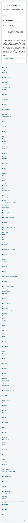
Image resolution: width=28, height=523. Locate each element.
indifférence (4, 378)
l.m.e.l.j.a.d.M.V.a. (6, 303)
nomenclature (5, 422)
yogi (3, 239)
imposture (4, 114)
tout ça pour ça (5, 70)
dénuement (4, 281)
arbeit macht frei (5, 385)
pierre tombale (5, 237)
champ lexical (5, 296)
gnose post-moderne (6, 215)
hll (2, 274)
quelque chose (5, 301)
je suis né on (5, 368)
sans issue (4, 94)
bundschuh (4, 72)
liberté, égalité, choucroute (8, 217)
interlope (4, 412)
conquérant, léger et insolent (8, 471)
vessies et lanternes (6, 84)
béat (3, 361)
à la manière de (5, 207)
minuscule (4, 483)
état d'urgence (5, 92)
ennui (3, 444)
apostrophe (4, 126)
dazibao (4, 89)
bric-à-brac (4, 516)
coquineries (4, 330)
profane (4, 141)
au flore (4, 320)
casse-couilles (5, 366)
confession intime (6, 323)
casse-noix (4, 219)
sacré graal (4, 183)
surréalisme (4, 101)
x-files (3, 318)
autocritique (4, 449)
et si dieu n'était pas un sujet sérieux (10, 202)
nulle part (4, 192)
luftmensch (4, 410)
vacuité (3, 459)
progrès (4, 104)
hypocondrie (5, 232)
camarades (4, 158)
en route (4, 278)
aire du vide (4, 437)
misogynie (4, 242)
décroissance (5, 388)
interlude (4, 417)
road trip (4, 498)
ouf (3, 514)
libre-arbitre (4, 293)
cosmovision (5, 151)
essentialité (4, 266)
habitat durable (5, 439)
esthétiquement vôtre (6, 116)
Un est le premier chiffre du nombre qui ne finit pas (13, 310)
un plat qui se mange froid (8, 390)
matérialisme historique (7, 491)
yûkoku (3, 325)
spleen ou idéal (5, 456)
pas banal (4, 493)
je (2, 353)
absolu (3, 264)
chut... (3, 111)
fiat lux (3, 420)
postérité (4, 298)
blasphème (4, 251)
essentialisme (5, 407)
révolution (4, 466)
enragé (3, 148)
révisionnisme (5, 131)
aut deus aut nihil (6, 190)
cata (3, 479)
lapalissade (4, 405)
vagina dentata (5, 178)
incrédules (4, 119)
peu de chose (5, 67)
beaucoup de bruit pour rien (8, 402)
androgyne (4, 464)
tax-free (4, 271)
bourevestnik (5, 504)
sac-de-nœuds (5, 393)
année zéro (4, 256)
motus (3, 429)
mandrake (4, 124)
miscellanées (5, 222)
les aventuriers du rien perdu (8, 227)
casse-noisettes (5, 461)
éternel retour (5, 343)
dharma (4, 261)
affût (3, 195)
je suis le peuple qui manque (8, 249)
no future (4, 373)
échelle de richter (6, 469)
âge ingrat (4, 165)
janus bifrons (5, 156)
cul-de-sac (4, 82)
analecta (4, 121)
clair (3, 136)
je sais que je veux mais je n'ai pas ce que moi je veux (12, 333)
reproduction (5, 442)
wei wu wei (4, 447)
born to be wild (5, 212)
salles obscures (5, 338)
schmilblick (4, 496)
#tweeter (4, 328)
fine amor (4, 315)
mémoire (4, 427)
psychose (4, 168)
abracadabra (5, 313)
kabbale (4, 452)
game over (4, 363)
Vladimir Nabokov (9, 58)
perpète (4, 305)
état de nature (5, 163)
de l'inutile (4, 507)
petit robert (4, 509)
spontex (4, 486)
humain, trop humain (6, 474)
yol (3, 383)
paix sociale (4, 188)
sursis (3, 351)
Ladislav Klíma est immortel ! (8, 286)
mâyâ (3, 234)
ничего (3, 79)
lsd (3, 512)
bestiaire (4, 180)
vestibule (4, 336)
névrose (4, 200)
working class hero (6, 400)
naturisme (4, 185)
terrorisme (4, 224)
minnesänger (5, 308)
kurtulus (4, 425)
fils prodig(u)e (5, 153)
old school (4, 288)
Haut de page (24, 520)
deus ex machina (6, 109)
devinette (4, 143)
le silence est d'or (6, 77)
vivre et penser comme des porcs (9, 276)
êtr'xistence (4, 341)
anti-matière (5, 395)
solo (3, 415)
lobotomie (4, 397)
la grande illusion (6, 291)
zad (3, 175)
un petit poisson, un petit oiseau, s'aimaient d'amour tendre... (13, 502)
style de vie (4, 106)
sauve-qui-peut (5, 205)
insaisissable (5, 246)
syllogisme (4, 173)
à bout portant (5, 346)
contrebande (5, 129)
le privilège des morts (7, 229)
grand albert (5, 370)
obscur (3, 348)
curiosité (4, 170)
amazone (4, 488)
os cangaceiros (5, 356)
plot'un (3, 434)
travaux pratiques (6, 375)
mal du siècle (5, 481)
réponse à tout (5, 380)
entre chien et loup (6, 87)
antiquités (4, 269)
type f (3, 454)
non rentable (5, 283)
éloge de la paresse (6, 476)
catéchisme (4, 259)
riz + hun (4, 432)
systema (4, 133)
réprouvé (4, 358)
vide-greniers (5, 97)
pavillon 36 (4, 160)
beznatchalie (5, 138)
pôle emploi (4, 244)
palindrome (4, 210)
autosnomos (5, 99)
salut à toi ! (4, 146)
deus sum (4, 74)
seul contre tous (5, 197)
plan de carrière (5, 254)
